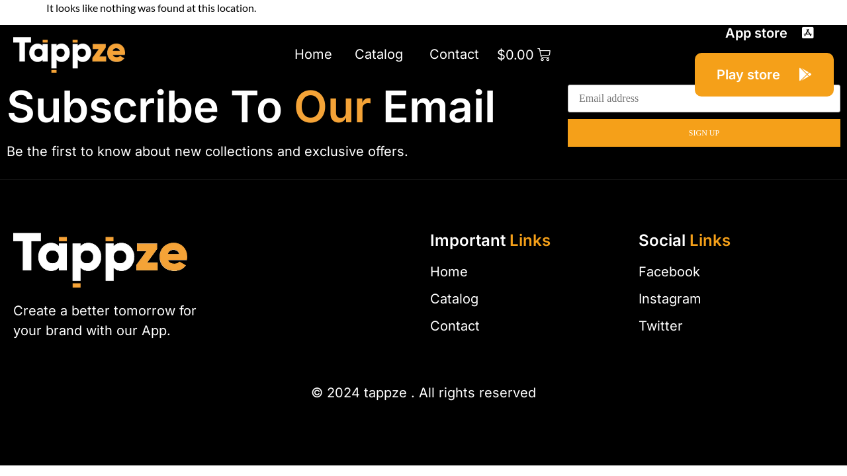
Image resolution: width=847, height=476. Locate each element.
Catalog (381, 54)
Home (313, 54)
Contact (454, 54)
